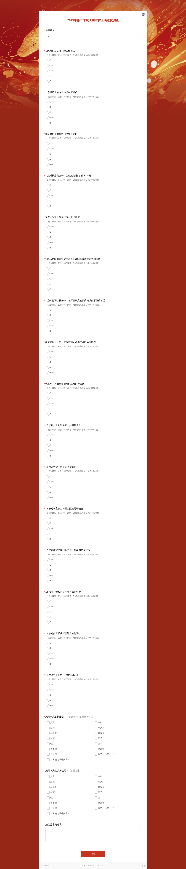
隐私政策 (45, 865)
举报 (143, 866)
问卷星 (88, 865)
